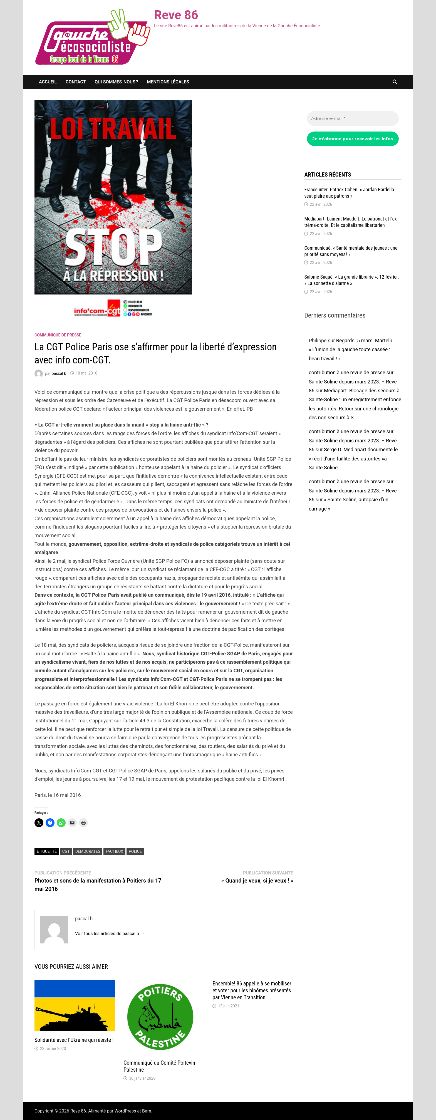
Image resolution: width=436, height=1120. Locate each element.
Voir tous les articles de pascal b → (110, 933)
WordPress (125, 1111)
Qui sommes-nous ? (116, 82)
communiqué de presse (57, 335)
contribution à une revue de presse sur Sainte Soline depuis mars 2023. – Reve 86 (353, 381)
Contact (76, 82)
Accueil (48, 82)
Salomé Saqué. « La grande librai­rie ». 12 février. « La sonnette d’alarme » (351, 280)
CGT (66, 851)
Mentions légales (168, 82)
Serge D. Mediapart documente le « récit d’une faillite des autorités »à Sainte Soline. (353, 458)
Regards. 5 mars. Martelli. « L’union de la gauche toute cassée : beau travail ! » (351, 349)
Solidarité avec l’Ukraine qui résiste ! (74, 1040)
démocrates (87, 851)
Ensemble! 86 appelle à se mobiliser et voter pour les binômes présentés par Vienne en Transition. (251, 990)
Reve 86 (176, 15)
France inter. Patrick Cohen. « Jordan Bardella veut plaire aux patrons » (349, 193)
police (135, 851)
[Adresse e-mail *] (353, 118)
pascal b (59, 373)
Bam (146, 1111)
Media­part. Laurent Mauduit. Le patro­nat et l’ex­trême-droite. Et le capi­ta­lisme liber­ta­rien (351, 222)
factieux (114, 851)
